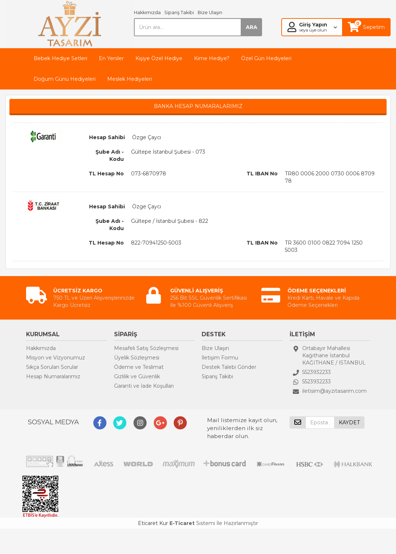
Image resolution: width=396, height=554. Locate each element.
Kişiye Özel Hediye (158, 58)
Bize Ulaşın (210, 12)
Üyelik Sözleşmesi (136, 357)
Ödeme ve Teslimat (139, 367)
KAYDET (349, 422)
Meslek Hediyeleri (129, 79)
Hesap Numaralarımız (53, 376)
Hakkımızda (147, 12)
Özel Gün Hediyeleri (266, 58)
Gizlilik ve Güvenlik (137, 376)
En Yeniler (111, 58)
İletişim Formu (220, 357)
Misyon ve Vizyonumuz (55, 357)
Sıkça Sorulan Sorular (52, 367)
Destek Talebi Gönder (229, 367)
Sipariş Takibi (179, 12)
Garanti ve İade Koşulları (144, 386)
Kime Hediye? (211, 58)
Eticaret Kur (153, 523)
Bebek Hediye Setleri (60, 58)
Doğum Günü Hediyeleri (65, 79)
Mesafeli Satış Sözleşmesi (146, 348)
